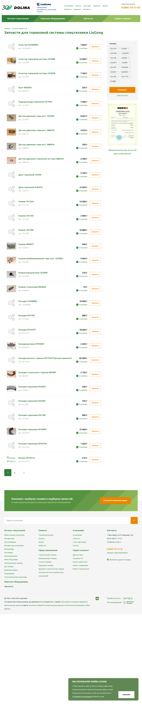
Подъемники (9, 574)
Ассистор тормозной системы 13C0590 (36, 73)
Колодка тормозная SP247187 (32, 444)
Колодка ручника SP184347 (31, 344)
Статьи (75, 546)
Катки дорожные (10, 556)
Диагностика (78, 555)
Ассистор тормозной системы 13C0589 (36, 59)
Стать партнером (79, 542)
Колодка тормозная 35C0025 (32, 387)
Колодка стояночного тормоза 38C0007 (37, 372)
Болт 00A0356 (24, 88)
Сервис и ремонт (81, 550)
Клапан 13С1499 (25, 230)
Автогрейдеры (10, 542)
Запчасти (8, 586)
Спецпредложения (46, 535)
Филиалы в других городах (120, 560)
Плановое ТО (78, 558)
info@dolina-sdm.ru (114, 542)
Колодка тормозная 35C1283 (32, 415)
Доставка (87, 6)
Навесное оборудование (16, 582)
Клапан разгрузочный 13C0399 (32, 273)
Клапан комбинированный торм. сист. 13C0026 (40, 258)
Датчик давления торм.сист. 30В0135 (36, 130)
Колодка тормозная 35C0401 (32, 401)
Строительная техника (47, 555)
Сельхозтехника (45, 562)
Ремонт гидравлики (80, 565)
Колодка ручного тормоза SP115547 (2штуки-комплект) (45, 358)
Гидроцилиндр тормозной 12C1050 (35, 102)
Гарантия (96, 6)
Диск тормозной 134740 (29, 175)
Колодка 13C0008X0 (27, 301)
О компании (68, 6)
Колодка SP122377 (27, 330)
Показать (122, 90)
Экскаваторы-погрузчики (14, 546)
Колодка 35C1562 (26, 315)
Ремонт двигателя (80, 562)
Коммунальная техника (47, 558)
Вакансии (77, 9)
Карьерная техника (46, 565)
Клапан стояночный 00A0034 (32, 287)
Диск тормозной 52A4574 (30, 187)
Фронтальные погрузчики (14, 535)
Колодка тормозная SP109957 (32, 429)
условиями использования (82, 697)
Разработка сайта (119, 598)
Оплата (78, 6)
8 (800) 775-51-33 (130, 7)
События (76, 538)
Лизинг (105, 6)
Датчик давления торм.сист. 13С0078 (36, 116)
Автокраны (8, 553)
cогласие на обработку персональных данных (46, 605)
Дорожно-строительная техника (51, 569)
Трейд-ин (67, 9)
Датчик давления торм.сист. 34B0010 (36, 144)
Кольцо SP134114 (26, 458)
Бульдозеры (9, 549)
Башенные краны (10, 570)
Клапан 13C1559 (25, 216)
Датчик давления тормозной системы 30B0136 (41, 159)
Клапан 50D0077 (26, 244)
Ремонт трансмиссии (81, 569)
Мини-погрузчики (11, 560)
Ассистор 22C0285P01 (28, 45)
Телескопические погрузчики (15, 577)
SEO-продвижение (120, 602)
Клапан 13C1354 (25, 201)
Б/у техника (8, 567)
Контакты (87, 9)
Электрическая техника (13, 563)
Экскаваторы (9, 538)
